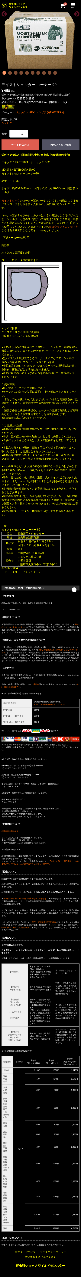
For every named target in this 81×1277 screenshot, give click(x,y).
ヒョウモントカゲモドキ (63, 226)
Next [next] (76, 13)
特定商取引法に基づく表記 (40, 1257)
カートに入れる (20, 144)
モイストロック (11, 200)
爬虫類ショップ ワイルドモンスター (40, 1265)
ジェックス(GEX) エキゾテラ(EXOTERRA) (39, 112)
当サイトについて (25, 1251)
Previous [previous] (3, 13)
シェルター (8, 123)
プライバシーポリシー (53, 1251)
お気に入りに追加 (60, 144)
